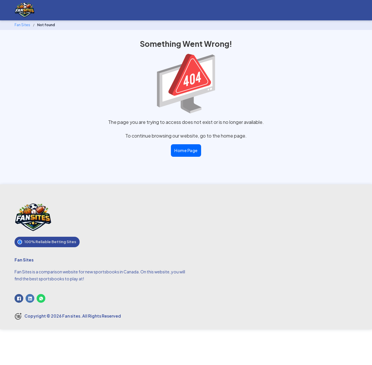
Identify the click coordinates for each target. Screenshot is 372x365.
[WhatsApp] (41, 298)
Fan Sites (22, 25)
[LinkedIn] (30, 298)
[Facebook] (19, 298)
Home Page (186, 150)
